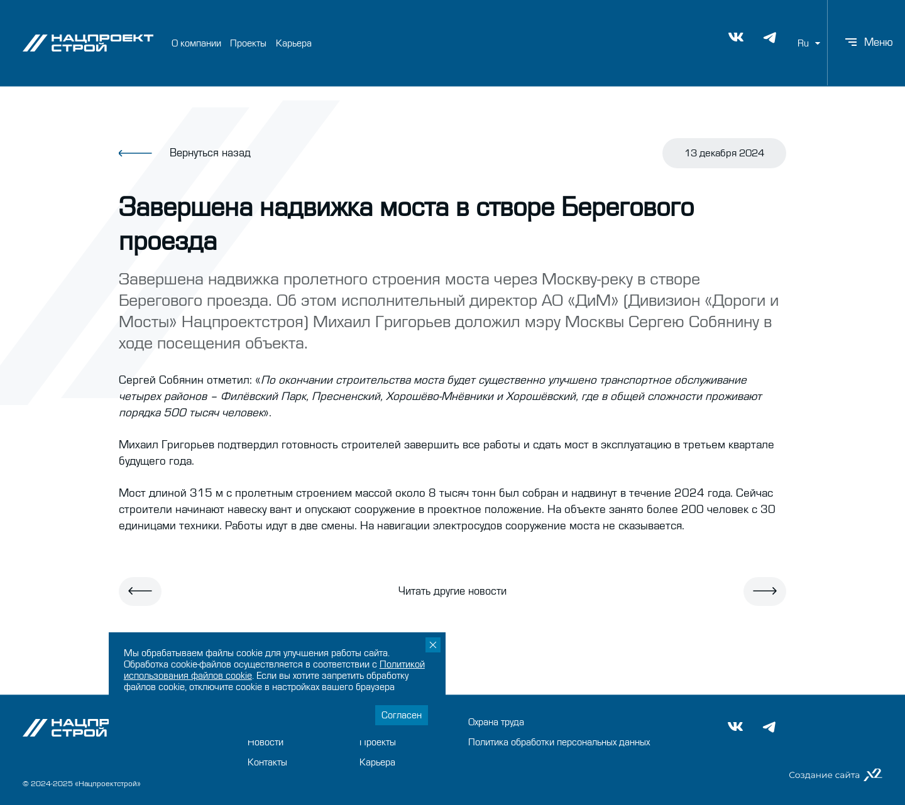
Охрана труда (496, 722)
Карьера (294, 42)
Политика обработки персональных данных (559, 742)
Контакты (267, 762)
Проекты (248, 42)
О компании (196, 42)
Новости (265, 742)
